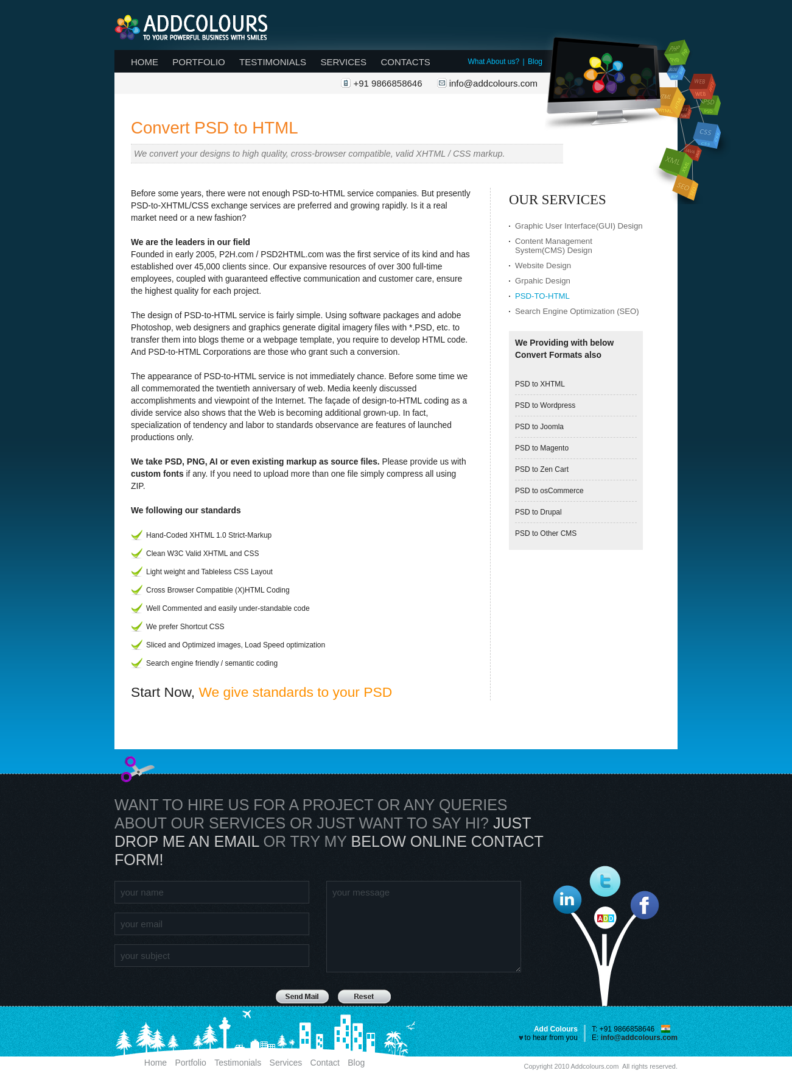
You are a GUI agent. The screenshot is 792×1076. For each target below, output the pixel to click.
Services (343, 62)
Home (144, 62)
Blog (535, 61)
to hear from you (551, 1037)
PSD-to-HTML (542, 296)
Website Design (543, 265)
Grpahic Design (542, 280)
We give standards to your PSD (296, 692)
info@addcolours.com (493, 83)
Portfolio (198, 62)
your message (423, 926)
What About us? (493, 61)
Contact (325, 1062)
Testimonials (272, 62)
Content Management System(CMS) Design (553, 246)
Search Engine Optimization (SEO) (577, 311)
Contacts (405, 62)
